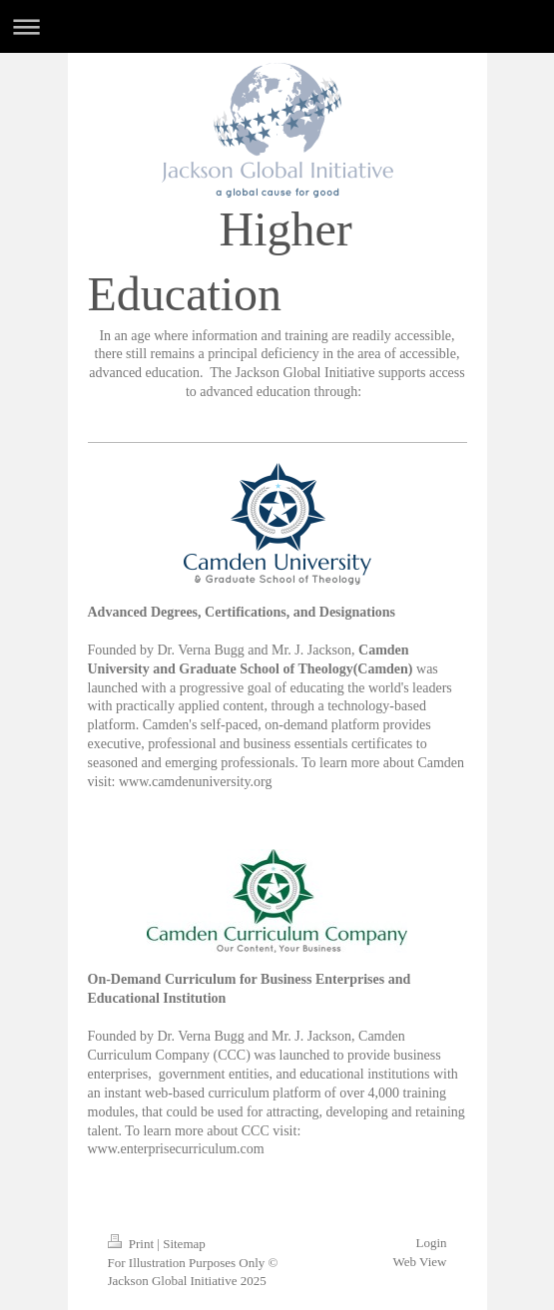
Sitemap (184, 1243)
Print (133, 1243)
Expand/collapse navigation (277, 26)
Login (430, 1242)
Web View (420, 1261)
